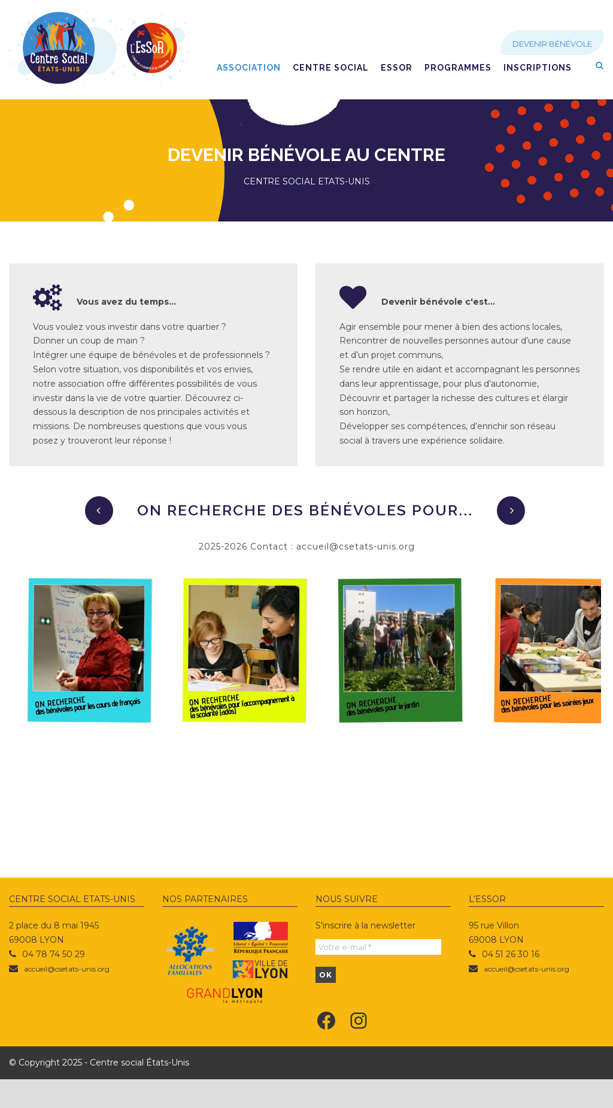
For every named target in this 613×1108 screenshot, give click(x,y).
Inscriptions (537, 67)
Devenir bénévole (552, 43)
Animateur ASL (110, 818)
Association (249, 67)
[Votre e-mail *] (378, 975)
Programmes (457, 67)
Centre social (331, 67)
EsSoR (396, 67)
